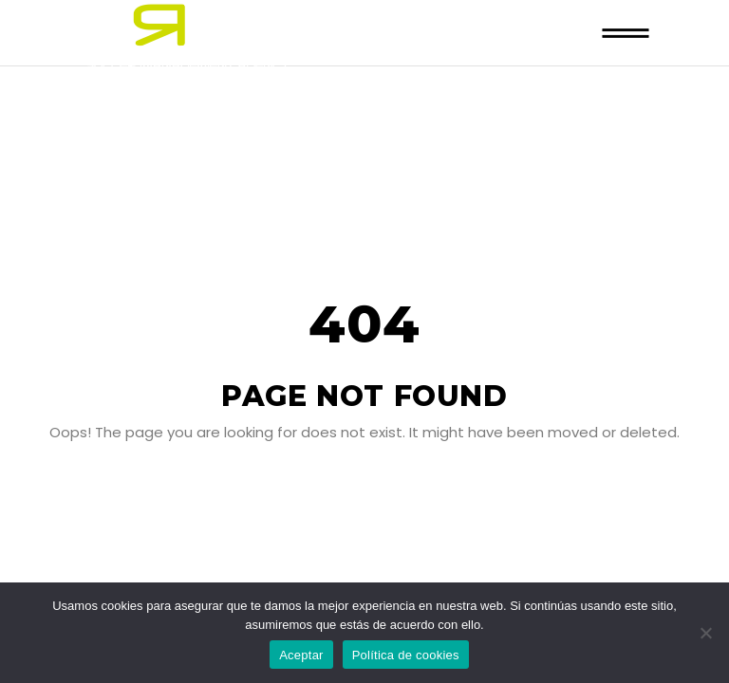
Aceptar (301, 655)
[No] (705, 632)
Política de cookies (405, 655)
